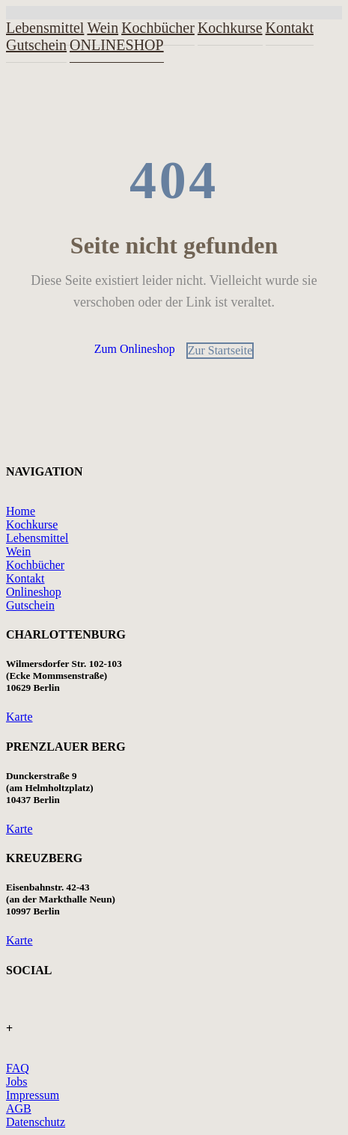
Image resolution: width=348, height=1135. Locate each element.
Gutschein (36, 45)
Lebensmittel (37, 538)
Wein (18, 551)
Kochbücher (35, 565)
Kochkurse (230, 27)
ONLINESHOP (117, 45)
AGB (18, 1108)
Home (20, 511)
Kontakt (290, 27)
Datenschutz (35, 1122)
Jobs (16, 1081)
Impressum (32, 1095)
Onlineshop (33, 591)
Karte (19, 716)
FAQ (17, 1068)
